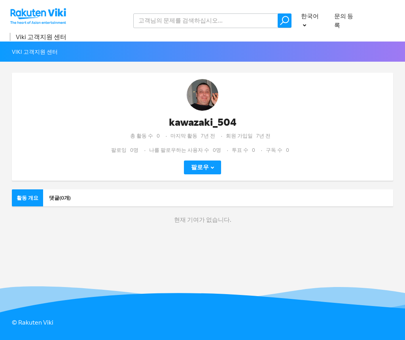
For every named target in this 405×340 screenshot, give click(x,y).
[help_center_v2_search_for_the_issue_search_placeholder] (212, 20)
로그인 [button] (385, 20)
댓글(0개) (60, 198)
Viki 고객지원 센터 (41, 37)
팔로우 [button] (200, 167)
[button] (284, 20)
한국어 (310, 16)
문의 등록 (343, 20)
